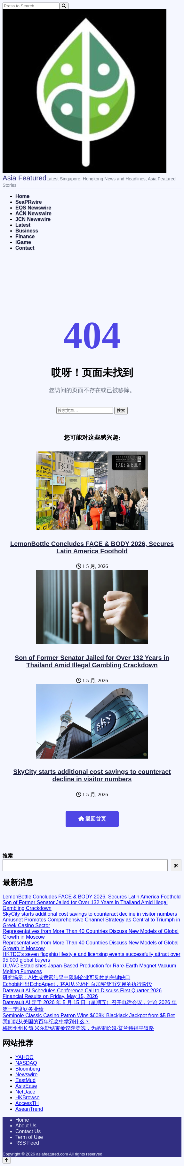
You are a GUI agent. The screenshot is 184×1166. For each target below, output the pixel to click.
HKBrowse (27, 1097)
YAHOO (24, 1057)
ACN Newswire (33, 213)
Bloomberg (27, 1068)
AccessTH (27, 1103)
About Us (25, 1125)
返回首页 (92, 818)
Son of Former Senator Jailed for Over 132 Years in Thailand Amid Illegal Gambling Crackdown (92, 661)
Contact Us (28, 1131)
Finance (25, 236)
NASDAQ (26, 1063)
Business (26, 230)
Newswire (26, 1074)
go (176, 865)
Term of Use (29, 1137)
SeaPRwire (28, 202)
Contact (25, 248)
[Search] (63, 6)
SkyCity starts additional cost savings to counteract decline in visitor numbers (92, 775)
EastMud (25, 1080)
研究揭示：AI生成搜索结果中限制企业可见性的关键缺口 (66, 977)
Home (22, 196)
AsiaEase (26, 1086)
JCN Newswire (33, 219)
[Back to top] (7, 1160)
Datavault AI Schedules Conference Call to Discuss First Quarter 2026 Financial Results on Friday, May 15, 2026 (82, 993)
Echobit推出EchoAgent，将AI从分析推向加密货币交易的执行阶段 (77, 984)
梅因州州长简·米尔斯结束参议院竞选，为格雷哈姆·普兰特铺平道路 (78, 1028)
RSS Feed (27, 1143)
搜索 (8, 856)
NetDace (25, 1091)
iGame (23, 242)
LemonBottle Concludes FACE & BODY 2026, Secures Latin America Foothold (92, 547)
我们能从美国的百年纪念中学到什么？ (46, 1021)
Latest (22, 225)
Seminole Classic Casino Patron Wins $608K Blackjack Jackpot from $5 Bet (89, 1015)
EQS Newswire (33, 207)
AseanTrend (29, 1109)
